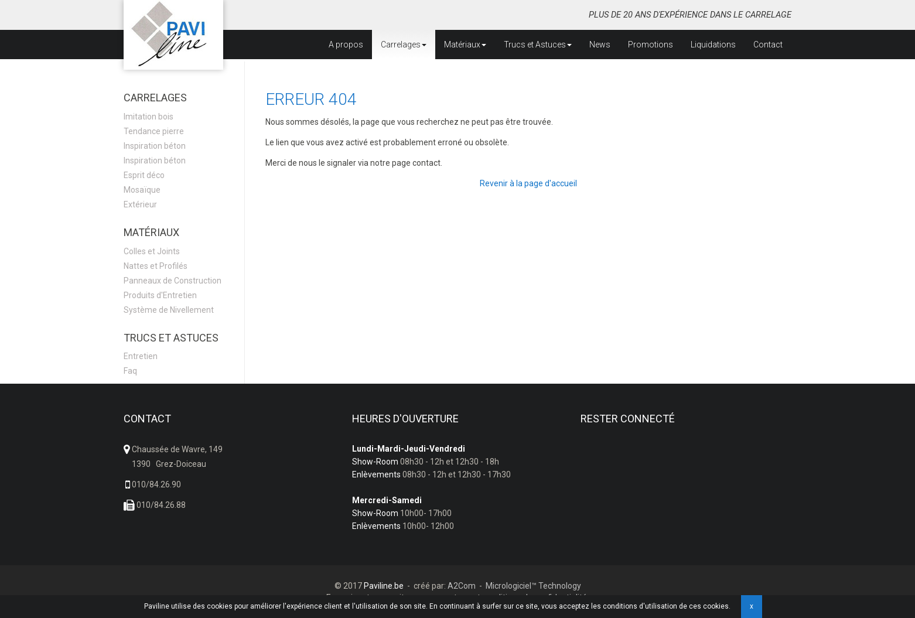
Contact (768, 44)
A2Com (462, 585)
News (599, 44)
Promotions (650, 44)
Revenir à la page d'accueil (528, 183)
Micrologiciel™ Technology (533, 585)
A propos (346, 44)
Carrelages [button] (403, 44)
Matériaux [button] (465, 44)
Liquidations (713, 44)
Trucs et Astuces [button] (538, 44)
